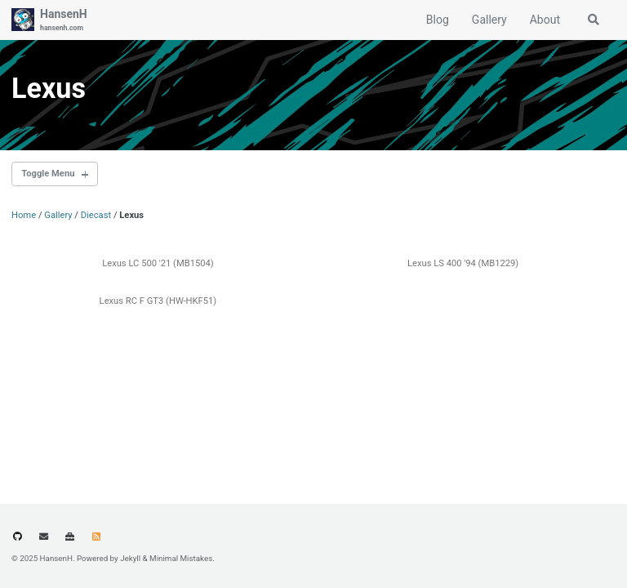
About (545, 19)
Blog (437, 19)
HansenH (63, 20)
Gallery (489, 19)
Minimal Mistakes (180, 558)
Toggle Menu (47, 173)
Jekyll (130, 558)
